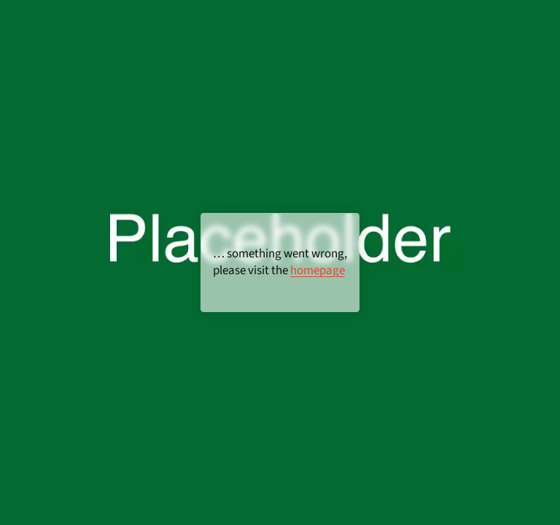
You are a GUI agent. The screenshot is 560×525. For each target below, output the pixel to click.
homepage (317, 270)
